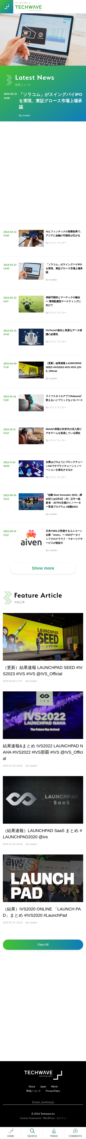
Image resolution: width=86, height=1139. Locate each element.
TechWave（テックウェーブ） (29, 6)
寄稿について (33, 1091)
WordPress (49, 1118)
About (32, 1086)
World (54, 1086)
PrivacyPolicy (53, 1091)
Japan (43, 1086)
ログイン (61, 1118)
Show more (43, 568)
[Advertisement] (43, 172)
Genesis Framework (30, 1118)
